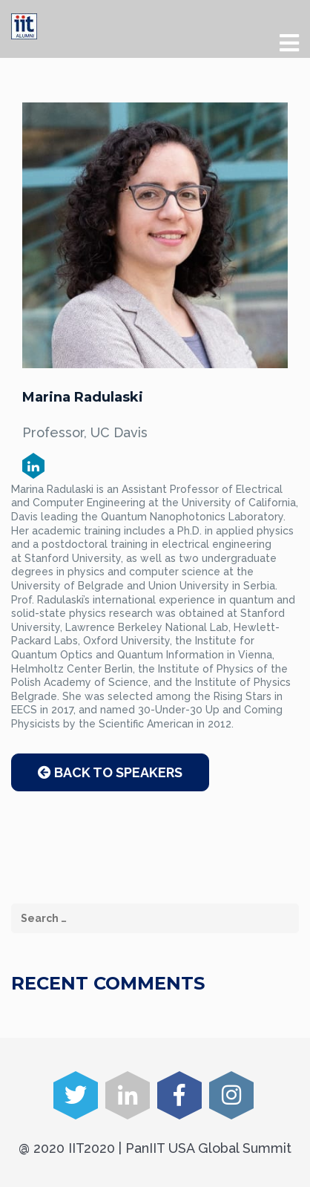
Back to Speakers (110, 772)
